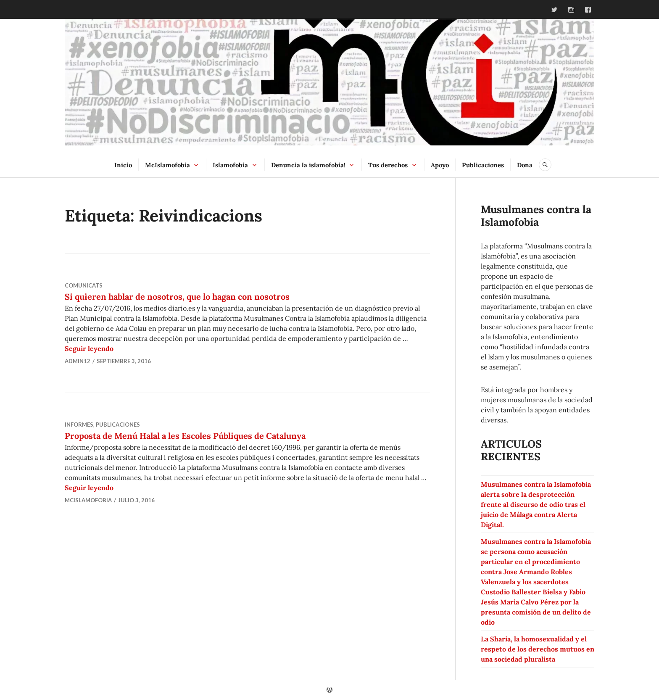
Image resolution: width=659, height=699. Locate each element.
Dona (524, 165)
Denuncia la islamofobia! (308, 165)
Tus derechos (388, 165)
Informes (79, 424)
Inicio (123, 165)
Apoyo (440, 165)
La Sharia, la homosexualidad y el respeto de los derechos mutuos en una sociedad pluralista (537, 649)
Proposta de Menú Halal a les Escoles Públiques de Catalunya (185, 435)
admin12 (77, 361)
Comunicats (84, 285)
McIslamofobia (167, 165)
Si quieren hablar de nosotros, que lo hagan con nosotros (177, 296)
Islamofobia (230, 165)
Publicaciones (483, 165)
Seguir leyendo (89, 348)
